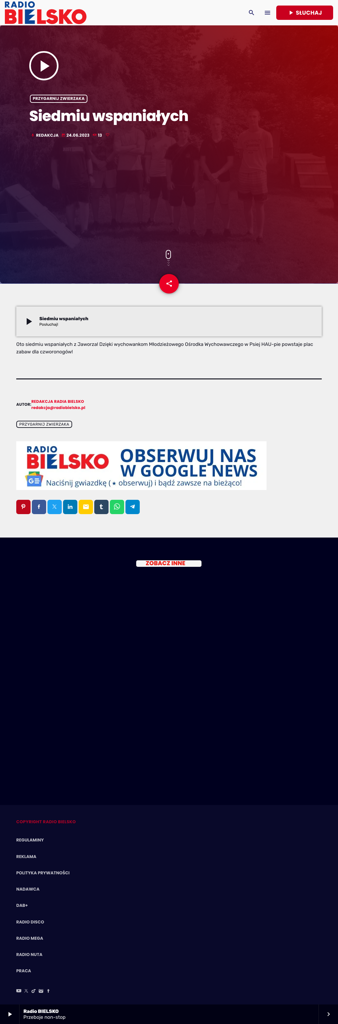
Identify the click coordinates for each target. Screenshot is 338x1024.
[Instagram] (41, 991)
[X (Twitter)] (26, 991)
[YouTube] (18, 991)
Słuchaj (304, 13)
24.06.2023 (76, 135)
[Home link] (45, 12)
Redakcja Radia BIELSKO (58, 401)
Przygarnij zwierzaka (59, 99)
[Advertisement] (169, 194)
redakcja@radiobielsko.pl (58, 408)
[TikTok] (33, 991)
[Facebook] (48, 991)
